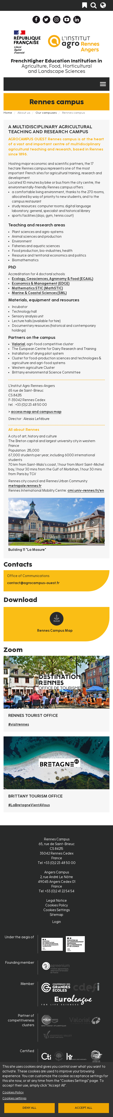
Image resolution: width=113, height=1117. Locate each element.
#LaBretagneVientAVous (29, 805)
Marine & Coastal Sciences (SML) (39, 293)
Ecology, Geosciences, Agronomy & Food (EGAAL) (52, 279)
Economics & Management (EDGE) (40, 284)
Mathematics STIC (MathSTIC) (37, 288)
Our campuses (46, 112)
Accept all (83, 1107)
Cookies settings (14, 1098)
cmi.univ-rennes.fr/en (86, 491)
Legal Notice (56, 901)
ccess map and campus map (37, 412)
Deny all (29, 1107)
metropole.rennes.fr (24, 486)
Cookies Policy (13, 1092)
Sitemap (56, 915)
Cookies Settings (56, 910)
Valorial (18, 344)
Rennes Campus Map (54, 631)
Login (56, 922)
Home (8, 112)
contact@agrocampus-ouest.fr (33, 583)
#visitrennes (18, 725)
